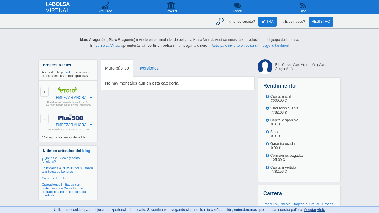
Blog (303, 11)
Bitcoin (285, 204)
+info (321, 210)
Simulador (105, 11)
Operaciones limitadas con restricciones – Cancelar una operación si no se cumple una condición (64, 190)
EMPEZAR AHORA (71, 98)
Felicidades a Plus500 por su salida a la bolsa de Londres (67, 169)
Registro (320, 22)
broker (68, 72)
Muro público (117, 68)
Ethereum (270, 204)
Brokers (171, 11)
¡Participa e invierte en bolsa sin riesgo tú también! (249, 45)
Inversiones (148, 68)
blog (86, 151)
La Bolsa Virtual (108, 45)
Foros (237, 11)
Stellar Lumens (321, 204)
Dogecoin (299, 204)
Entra (267, 22)
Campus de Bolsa (55, 178)
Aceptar (310, 210)
